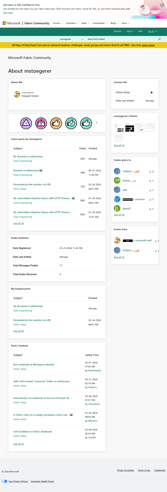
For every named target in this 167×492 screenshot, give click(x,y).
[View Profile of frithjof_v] (93, 387)
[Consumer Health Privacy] (42, 481)
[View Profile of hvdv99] (92, 437)
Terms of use (144, 470)
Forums (56, 23)
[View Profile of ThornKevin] (94, 403)
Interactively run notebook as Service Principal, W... (42, 398)
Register (118, 31)
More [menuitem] (124, 23)
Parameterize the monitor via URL (32, 184)
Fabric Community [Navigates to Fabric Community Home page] (36, 23)
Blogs (113, 23)
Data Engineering (22, 160)
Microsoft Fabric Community (29, 57)
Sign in (130, 31)
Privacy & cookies (125, 470)
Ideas (84, 23)
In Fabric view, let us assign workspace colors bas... (41, 414)
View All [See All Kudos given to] (119, 215)
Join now (8, 12)
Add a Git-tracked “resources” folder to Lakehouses (41, 381)
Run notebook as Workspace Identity (33, 364)
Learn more (148, 45)
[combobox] (124, 39)
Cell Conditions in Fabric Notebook (32, 431)
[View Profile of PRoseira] (92, 420)
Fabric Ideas (19, 188)
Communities (99, 23)
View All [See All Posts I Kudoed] (18, 444)
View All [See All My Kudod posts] (18, 331)
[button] (119, 127)
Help (140, 31)
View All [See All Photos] (119, 145)
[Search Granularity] (71, 39)
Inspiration (71, 23)
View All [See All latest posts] (18, 223)
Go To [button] (151, 31)
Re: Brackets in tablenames (28, 156)
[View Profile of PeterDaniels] (94, 370)
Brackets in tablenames (26, 170)
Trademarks (159, 470)
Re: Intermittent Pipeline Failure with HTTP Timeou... (42, 198)
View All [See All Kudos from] (119, 257)
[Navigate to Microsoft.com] (11, 23)
